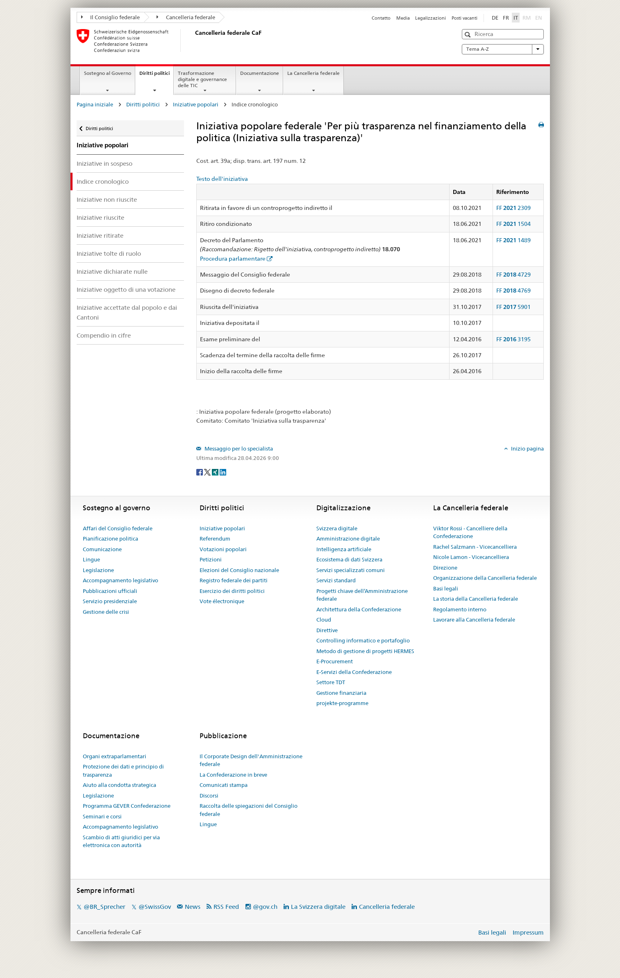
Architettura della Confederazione (358, 609)
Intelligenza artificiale (343, 549)
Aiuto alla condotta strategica (119, 785)
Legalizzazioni (430, 18)
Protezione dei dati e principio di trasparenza (123, 770)
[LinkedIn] (223, 471)
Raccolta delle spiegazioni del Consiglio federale (249, 809)
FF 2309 (513, 208)
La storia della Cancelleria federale (475, 598)
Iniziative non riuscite (107, 199)
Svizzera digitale (336, 528)
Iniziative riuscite (100, 217)
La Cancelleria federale (313, 73)
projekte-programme (342, 703)
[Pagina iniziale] (193, 40)
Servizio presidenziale (110, 601)
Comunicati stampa (224, 785)
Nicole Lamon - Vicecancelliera (471, 557)
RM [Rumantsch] (526, 17)
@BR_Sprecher (104, 906)
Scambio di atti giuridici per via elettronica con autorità (121, 841)
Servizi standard (336, 580)
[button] (468, 34)
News (192, 906)
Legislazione (98, 570)
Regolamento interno (459, 609)
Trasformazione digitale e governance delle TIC (202, 79)
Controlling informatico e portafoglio (363, 640)
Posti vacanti (464, 18)
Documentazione (259, 73)
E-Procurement (334, 661)
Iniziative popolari (195, 104)
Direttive (327, 630)
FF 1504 (513, 224)
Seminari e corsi (102, 816)
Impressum (528, 932)
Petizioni (211, 559)
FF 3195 (513, 339)
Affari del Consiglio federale (117, 528)
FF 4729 (513, 274)
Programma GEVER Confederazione (126, 805)
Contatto (381, 18)
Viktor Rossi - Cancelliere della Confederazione (470, 532)
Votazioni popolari (223, 549)
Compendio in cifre (104, 335)
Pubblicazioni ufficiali (110, 591)
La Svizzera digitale (318, 906)
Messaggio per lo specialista (238, 448)
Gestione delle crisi (106, 611)
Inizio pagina (527, 448)
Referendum (215, 538)
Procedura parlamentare (233, 258)
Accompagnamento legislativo (120, 580)
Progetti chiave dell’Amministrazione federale (362, 595)
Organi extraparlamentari (114, 756)
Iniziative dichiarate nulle (112, 271)
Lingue (91, 559)
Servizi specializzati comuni (350, 570)
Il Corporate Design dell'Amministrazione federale (251, 760)
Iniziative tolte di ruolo (109, 253)
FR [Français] (506, 17)
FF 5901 (513, 307)
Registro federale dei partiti (234, 580)
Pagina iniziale (95, 104)
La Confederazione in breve (233, 774)
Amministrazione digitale (348, 538)
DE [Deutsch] (495, 17)
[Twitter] (208, 471)
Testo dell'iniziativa (222, 179)
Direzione (445, 567)
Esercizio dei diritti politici (232, 591)
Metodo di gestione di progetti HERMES (365, 651)
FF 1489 (513, 240)
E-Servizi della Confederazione (354, 672)
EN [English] (538, 17)
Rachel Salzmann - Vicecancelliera (475, 546)
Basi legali (445, 588)
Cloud (323, 619)
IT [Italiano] (515, 17)
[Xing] (216, 471)
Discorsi (209, 795)
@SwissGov (155, 906)
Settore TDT (330, 682)
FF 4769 (513, 290)
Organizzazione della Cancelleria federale (485, 578)
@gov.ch (265, 906)
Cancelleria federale (186, 17)
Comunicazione (102, 549)
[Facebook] (200, 471)
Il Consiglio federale (110, 17)
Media (403, 18)
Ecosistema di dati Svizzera (349, 559)
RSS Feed (226, 906)
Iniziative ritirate (100, 235)
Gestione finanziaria (341, 693)
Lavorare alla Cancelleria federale (474, 619)
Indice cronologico (103, 181)
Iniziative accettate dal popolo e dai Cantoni (127, 312)
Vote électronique (222, 601)
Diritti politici (156, 76)
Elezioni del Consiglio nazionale (239, 570)
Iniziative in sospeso (104, 163)
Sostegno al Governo (107, 73)
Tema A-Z (502, 49)
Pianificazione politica (110, 538)
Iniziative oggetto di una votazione (126, 289)
